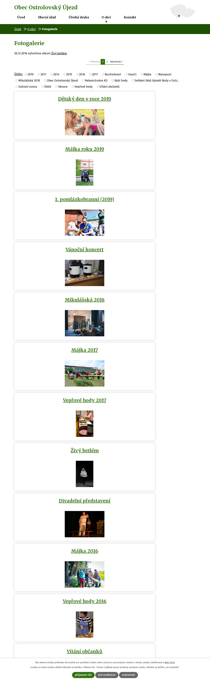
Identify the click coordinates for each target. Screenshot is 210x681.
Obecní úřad (47, 17)
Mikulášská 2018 (29, 80)
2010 (31, 74)
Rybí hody (121, 80)
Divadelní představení (166, 201)
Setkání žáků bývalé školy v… (166, 561)
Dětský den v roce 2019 (43, 102)
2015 (69, 74)
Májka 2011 (43, 558)
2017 (95, 74)
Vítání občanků (166, 251)
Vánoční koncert (43, 150)
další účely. (169, 662)
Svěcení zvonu (27, 86)
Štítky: (18, 74)
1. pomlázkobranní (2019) (166, 102)
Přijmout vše (81, 674)
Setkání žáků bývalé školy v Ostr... (157, 80)
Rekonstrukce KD (96, 80)
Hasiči (132, 74)
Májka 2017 (166, 150)
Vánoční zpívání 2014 (166, 404)
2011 (43, 74)
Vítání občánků (110, 86)
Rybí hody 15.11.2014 (166, 455)
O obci (106, 17)
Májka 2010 (105, 558)
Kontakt (130, 17)
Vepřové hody (84, 86)
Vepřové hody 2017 (43, 201)
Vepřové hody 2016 (105, 251)
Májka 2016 (43, 251)
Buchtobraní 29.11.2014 (43, 458)
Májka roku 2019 (104, 99)
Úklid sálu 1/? (43, 353)
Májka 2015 (43, 404)
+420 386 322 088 (79, 647)
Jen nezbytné (107, 674)
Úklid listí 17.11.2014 (105, 455)
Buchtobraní (113, 74)
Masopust (164, 74)
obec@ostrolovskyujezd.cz (85, 652)
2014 (56, 74)
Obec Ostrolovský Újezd (62, 80)
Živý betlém (59, 53)
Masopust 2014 (166, 506)
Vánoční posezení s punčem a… (105, 304)
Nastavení (130, 674)
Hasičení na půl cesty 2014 (105, 509)
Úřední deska (79, 17)
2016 (82, 74)
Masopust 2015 (166, 301)
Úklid (47, 86)
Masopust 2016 (43, 301)
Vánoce (63, 86)
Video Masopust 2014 (104, 404)
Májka (147, 74)
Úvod (21, 17)
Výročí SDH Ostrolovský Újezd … (105, 356)
